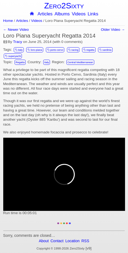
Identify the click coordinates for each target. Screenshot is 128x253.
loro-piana (35, 49)
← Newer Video (16, 30)
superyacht (13, 56)
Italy (46, 62)
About (44, 241)
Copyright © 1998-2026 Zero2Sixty (60, 248)
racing (73, 49)
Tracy (17, 42)
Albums (62, 14)
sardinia (105, 49)
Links (92, 14)
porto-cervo (55, 49)
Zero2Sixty (64, 5)
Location (72, 241)
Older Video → (113, 30)
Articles (45, 14)
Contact (56, 241)
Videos (79, 14)
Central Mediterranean (80, 62)
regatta (89, 49)
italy (19, 49)
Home (8, 21)
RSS (85, 241)
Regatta (20, 62)
